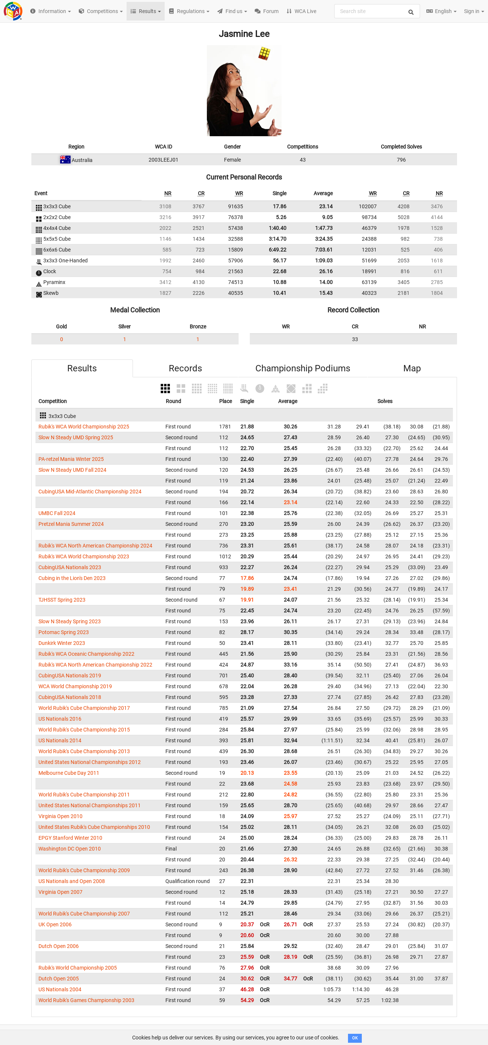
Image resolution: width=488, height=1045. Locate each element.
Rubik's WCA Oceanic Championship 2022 (86, 654)
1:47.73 (324, 228)
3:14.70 (277, 239)
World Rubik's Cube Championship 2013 (84, 751)
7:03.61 (324, 250)
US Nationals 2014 (59, 740)
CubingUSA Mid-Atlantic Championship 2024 (90, 492)
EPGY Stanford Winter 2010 (70, 838)
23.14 (326, 206)
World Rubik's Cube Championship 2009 (84, 870)
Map (412, 368)
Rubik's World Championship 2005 (77, 968)
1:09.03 (324, 260)
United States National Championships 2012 (89, 762)
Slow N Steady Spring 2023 (69, 621)
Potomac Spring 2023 (63, 632)
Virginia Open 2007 (60, 892)
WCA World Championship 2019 (75, 686)
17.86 (279, 206)
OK (355, 1038)
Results (82, 368)
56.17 (279, 260)
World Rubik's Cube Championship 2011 (84, 795)
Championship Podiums (302, 368)
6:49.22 (277, 250)
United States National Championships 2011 (89, 805)
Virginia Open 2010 (60, 816)
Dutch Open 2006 (58, 946)
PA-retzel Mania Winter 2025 (71, 459)
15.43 (326, 293)
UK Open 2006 (55, 924)
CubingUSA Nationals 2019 (69, 676)
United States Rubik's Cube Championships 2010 (94, 827)
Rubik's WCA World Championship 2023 (83, 556)
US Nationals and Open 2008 (71, 881)
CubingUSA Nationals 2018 (69, 697)
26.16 (326, 271)
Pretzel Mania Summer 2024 (71, 524)
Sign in (474, 11)
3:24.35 (324, 239)
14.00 (326, 282)
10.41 (279, 293)
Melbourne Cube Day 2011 (68, 773)
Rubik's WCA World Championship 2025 (83, 427)
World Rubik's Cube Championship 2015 (84, 730)
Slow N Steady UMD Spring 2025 (75, 437)
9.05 (327, 217)
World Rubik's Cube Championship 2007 (84, 914)
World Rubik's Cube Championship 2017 (84, 708)
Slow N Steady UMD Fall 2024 (72, 470)
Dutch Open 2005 (58, 979)
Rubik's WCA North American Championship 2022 (95, 665)
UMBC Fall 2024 (56, 513)
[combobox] (377, 11)
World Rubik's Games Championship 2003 (86, 1000)
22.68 (279, 271)
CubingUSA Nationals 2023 (69, 567)
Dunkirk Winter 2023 (61, 643)
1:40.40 (277, 228)
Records (185, 368)
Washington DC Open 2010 (69, 849)
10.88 (279, 282)
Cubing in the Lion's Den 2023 (72, 578)
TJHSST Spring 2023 (62, 600)
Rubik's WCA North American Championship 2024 (95, 546)
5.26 (281, 217)
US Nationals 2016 (59, 719)
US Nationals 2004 (59, 989)
